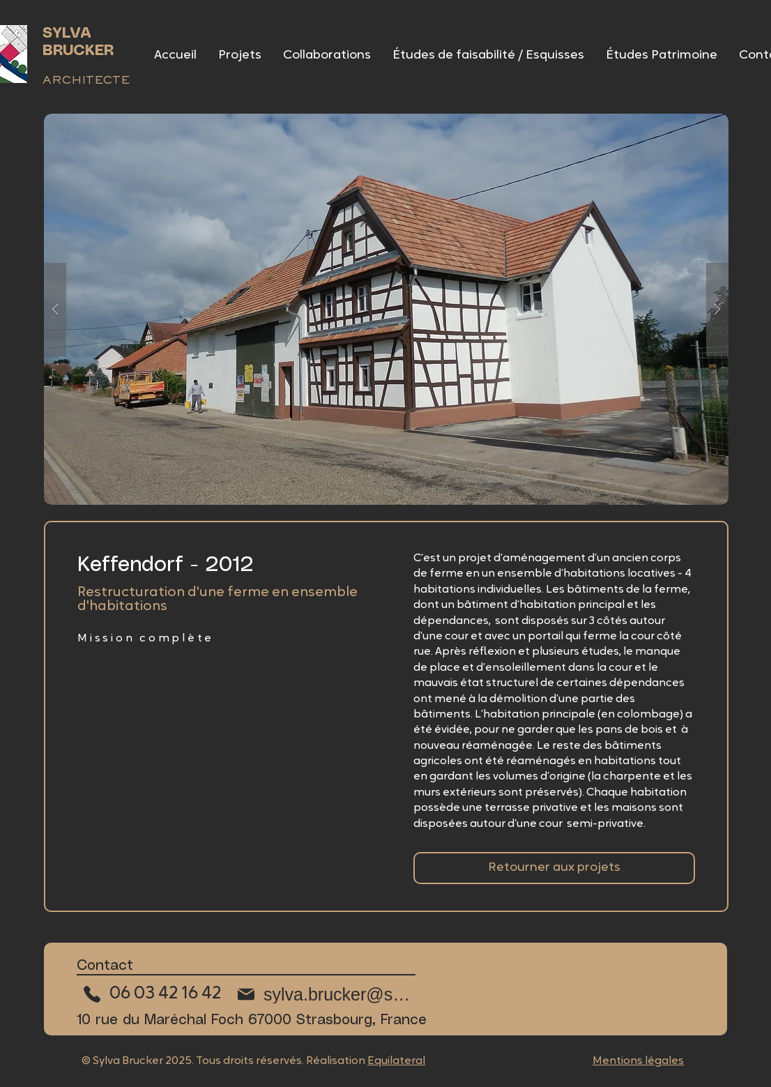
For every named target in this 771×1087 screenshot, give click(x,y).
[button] (386, 309)
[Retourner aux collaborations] (554, 868)
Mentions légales (638, 1061)
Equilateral (396, 1061)
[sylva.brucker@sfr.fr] (323, 994)
